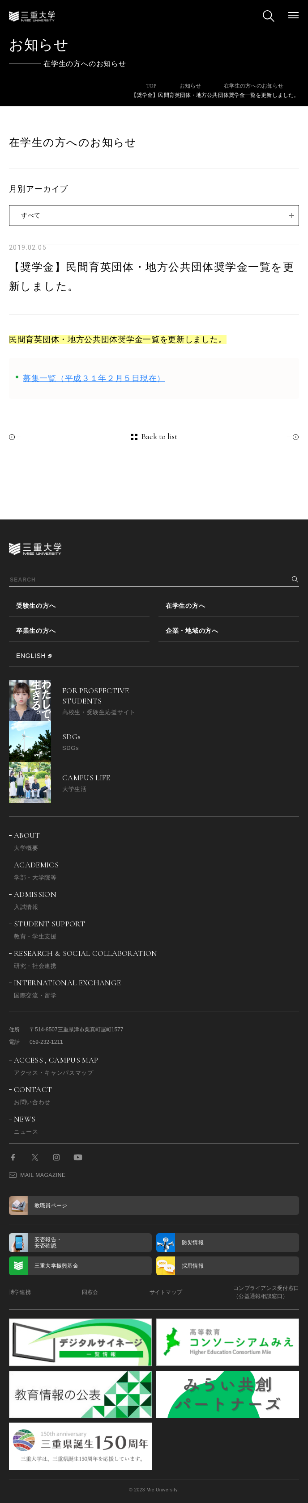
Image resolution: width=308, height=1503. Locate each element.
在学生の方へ (185, 605)
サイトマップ (166, 1292)
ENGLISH (31, 655)
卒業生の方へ (36, 630)
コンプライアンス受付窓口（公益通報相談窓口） (266, 1292)
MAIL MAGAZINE (37, 1175)
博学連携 (20, 1292)
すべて (31, 215)
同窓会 (90, 1292)
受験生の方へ (36, 605)
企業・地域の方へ (192, 630)
